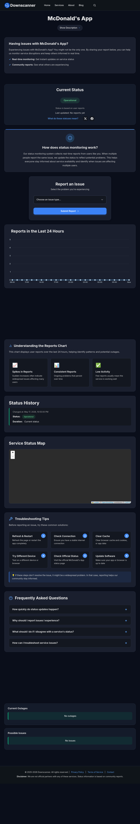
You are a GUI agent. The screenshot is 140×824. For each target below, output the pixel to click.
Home (47, 5)
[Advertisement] (70, 99)
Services (59, 5)
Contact (110, 812)
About (71, 5)
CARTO (127, 543)
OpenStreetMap (107, 543)
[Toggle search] (94, 5)
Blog (81, 5)
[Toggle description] (79, 28)
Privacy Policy (77, 812)
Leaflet (95, 543)
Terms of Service (95, 812)
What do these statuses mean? (63, 159)
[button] (13, 493)
